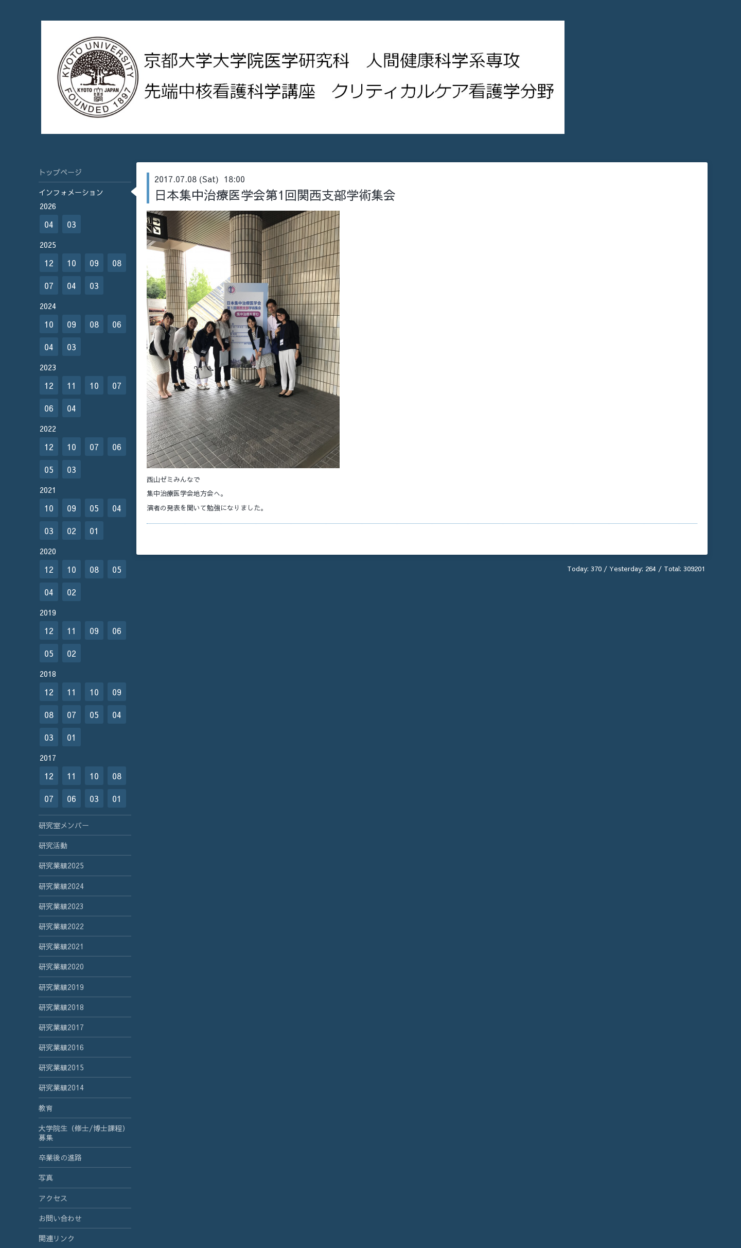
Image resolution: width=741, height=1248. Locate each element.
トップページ (60, 172)
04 (49, 224)
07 (49, 285)
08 (116, 262)
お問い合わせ (60, 1218)
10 (71, 262)
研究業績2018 (61, 1007)
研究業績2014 (61, 1087)
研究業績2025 (61, 865)
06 (116, 324)
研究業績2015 (61, 1067)
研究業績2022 (61, 926)
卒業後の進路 (60, 1157)
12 (49, 262)
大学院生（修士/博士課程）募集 (84, 1132)
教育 (46, 1108)
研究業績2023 (61, 906)
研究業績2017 (61, 1027)
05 (49, 469)
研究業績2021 (61, 946)
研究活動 (53, 845)
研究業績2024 (61, 886)
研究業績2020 (61, 966)
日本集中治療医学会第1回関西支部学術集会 (275, 194)
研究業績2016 (61, 1047)
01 (94, 530)
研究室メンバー (64, 825)
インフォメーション (71, 192)
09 (94, 262)
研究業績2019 (61, 987)
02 (71, 530)
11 (71, 385)
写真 (46, 1177)
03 (71, 224)
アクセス (53, 1198)
